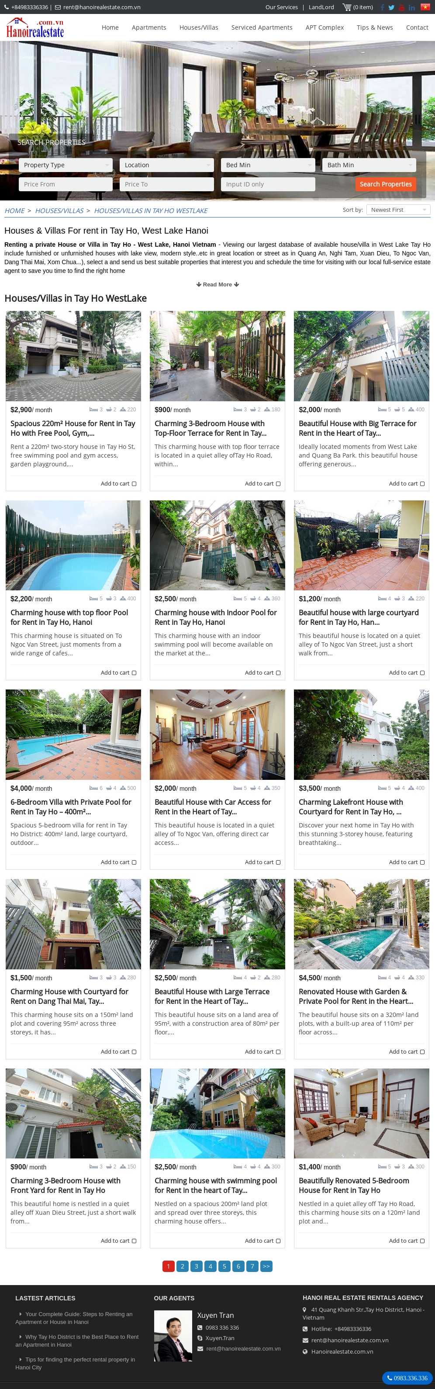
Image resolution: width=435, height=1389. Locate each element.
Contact (417, 27)
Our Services (282, 7)
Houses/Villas (199, 27)
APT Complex (325, 27)
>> (266, 1266)
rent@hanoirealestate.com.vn (102, 7)
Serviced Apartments (262, 27)
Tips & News (375, 27)
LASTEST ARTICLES (45, 1298)
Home (110, 27)
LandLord (321, 7)
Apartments (149, 27)
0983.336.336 (410, 1378)
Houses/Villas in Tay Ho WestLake (150, 210)
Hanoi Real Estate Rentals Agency (363, 1297)
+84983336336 (29, 7)
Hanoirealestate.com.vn (342, 1351)
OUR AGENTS (174, 1298)
